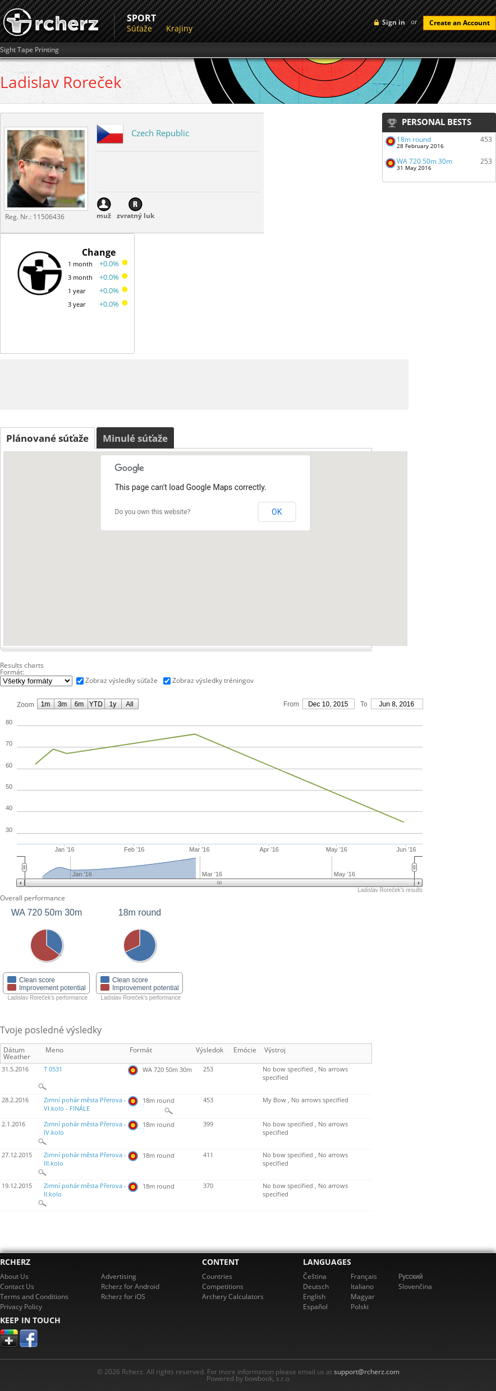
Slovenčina (415, 1286)
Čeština (315, 1276)
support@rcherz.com (366, 1371)
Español (315, 1306)
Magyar (363, 1296)
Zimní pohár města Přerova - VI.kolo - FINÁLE (85, 1104)
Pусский (410, 1276)
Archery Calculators (233, 1296)
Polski (360, 1306)
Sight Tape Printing (29, 50)
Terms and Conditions (34, 1296)
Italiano (362, 1286)
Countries (217, 1276)
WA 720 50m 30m (424, 161)
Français (364, 1276)
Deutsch (316, 1286)
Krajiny (179, 28)
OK (277, 511)
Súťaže (139, 28)
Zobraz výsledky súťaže (121, 680)
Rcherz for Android (130, 1286)
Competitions (223, 1286)
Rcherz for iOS (123, 1296)
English (314, 1296)
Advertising (118, 1276)
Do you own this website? (153, 512)
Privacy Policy (21, 1306)
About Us (14, 1276)
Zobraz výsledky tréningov (213, 680)
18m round (414, 139)
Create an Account (459, 22)
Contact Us (17, 1286)
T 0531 (53, 1069)
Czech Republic (160, 132)
